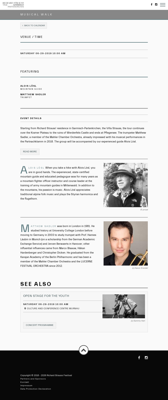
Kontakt (24, 382)
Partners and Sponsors (33, 379)
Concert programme (41, 326)
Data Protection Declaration (35, 389)
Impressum (26, 385)
